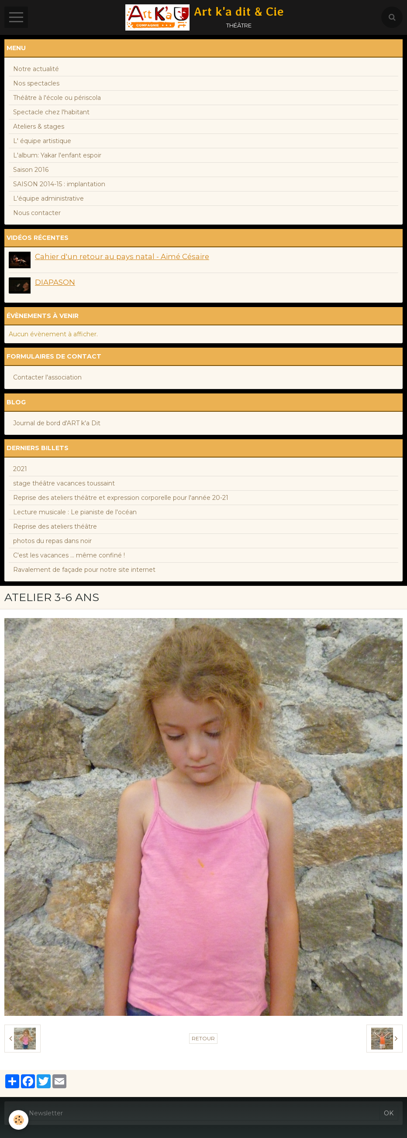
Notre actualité (36, 69)
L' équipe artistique (42, 141)
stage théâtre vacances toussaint (64, 483)
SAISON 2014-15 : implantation (59, 184)
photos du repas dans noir (52, 541)
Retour (203, 1038)
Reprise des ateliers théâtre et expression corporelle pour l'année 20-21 (120, 498)
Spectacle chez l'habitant (51, 112)
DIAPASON (55, 282)
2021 (20, 469)
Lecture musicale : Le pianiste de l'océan (75, 512)
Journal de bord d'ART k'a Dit (56, 423)
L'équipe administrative (48, 198)
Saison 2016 (30, 170)
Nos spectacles (36, 83)
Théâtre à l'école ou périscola (57, 98)
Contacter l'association (47, 377)
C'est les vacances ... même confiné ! (69, 555)
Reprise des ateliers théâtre (55, 526)
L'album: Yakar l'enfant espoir (57, 155)
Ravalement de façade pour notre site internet (84, 570)
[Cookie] (18, 1120)
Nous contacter (37, 213)
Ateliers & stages (38, 126)
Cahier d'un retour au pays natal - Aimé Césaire (122, 256)
